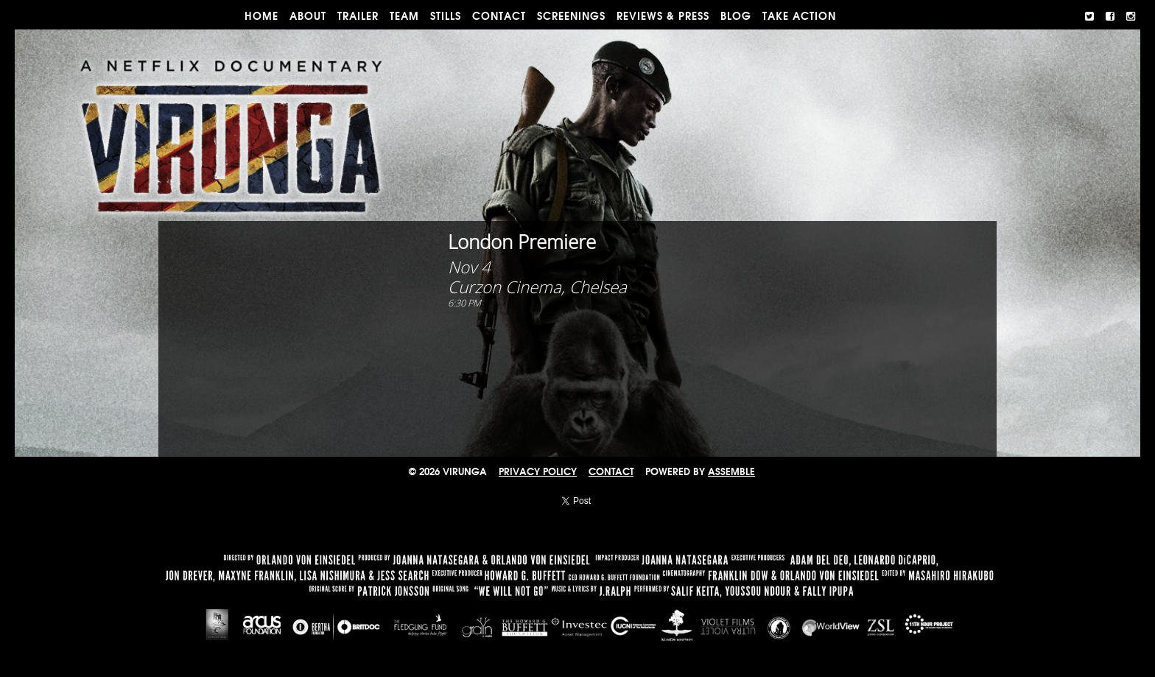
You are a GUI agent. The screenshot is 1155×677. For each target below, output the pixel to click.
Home (261, 16)
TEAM (404, 16)
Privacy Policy (538, 472)
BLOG (735, 16)
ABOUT (307, 16)
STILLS (445, 16)
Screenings (571, 16)
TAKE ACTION (799, 16)
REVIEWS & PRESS (663, 16)
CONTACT (499, 16)
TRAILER (358, 16)
